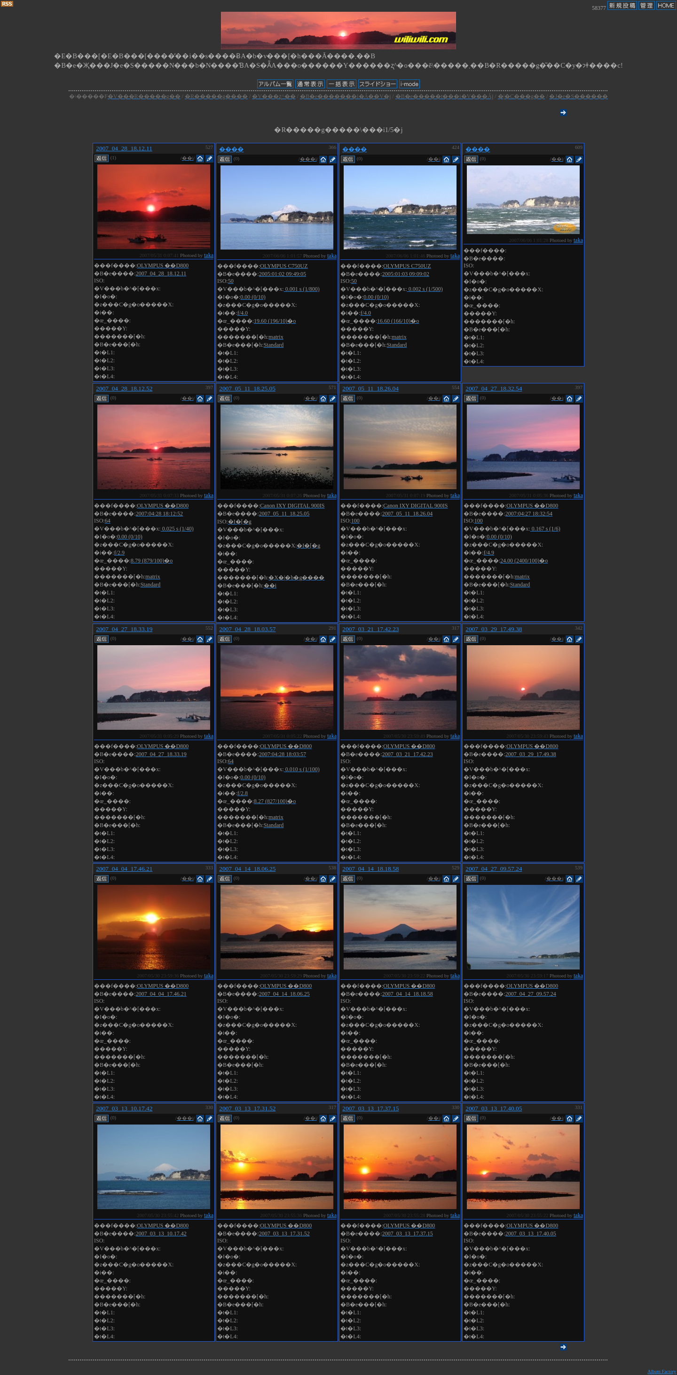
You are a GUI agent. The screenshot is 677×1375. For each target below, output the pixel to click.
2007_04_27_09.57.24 (493, 868)
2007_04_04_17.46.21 (124, 868)
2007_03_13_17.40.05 (493, 1108)
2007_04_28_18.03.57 (247, 629)
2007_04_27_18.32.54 (493, 388)
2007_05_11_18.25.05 (247, 388)
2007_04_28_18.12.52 (124, 388)
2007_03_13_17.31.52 (247, 1108)
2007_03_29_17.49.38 (493, 629)
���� (231, 149)
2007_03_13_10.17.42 (124, 1108)
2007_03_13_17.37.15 (370, 1108)
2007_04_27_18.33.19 (124, 629)
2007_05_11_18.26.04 (370, 388)
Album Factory (661, 1371)
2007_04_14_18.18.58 (370, 868)
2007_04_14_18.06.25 (247, 868)
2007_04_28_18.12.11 (124, 148)
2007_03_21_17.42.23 (370, 629)
